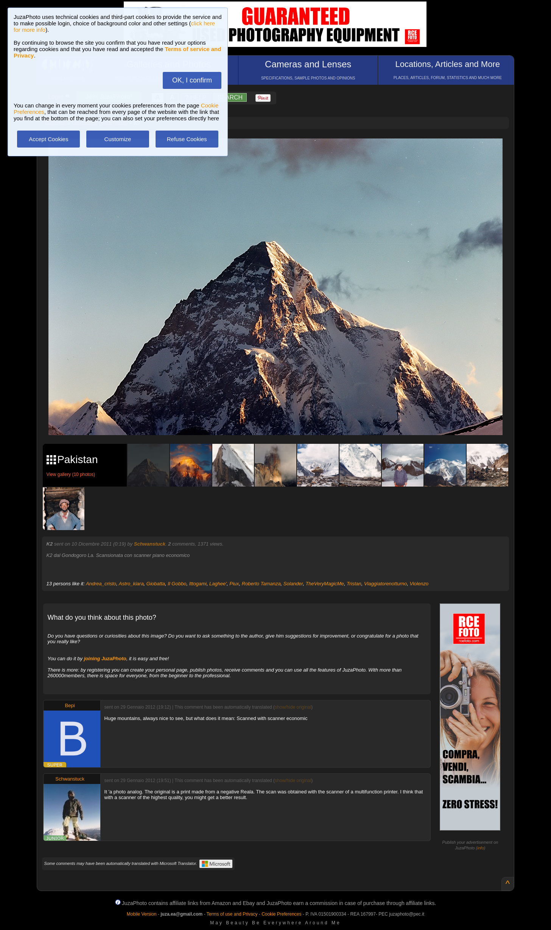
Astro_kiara (131, 583)
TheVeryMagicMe (324, 583)
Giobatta (155, 583)
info (480, 848)
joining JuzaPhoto (105, 658)
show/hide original (293, 707)
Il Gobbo (177, 583)
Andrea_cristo (101, 583)
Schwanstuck (149, 544)
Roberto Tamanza (261, 583)
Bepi (70, 705)
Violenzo (419, 583)
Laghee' (218, 583)
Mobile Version (142, 914)
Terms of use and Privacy (232, 914)
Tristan (354, 583)
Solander (293, 583)
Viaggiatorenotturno (385, 583)
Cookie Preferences (281, 914)
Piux (234, 583)
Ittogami (198, 583)
